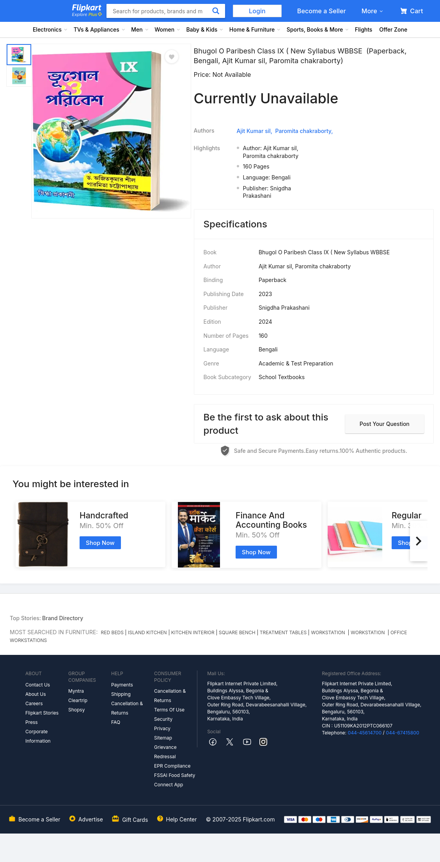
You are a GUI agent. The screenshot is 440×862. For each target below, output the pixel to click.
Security (163, 719)
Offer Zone (393, 29)
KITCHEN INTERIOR (193, 632)
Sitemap (163, 738)
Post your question (385, 423)
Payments (122, 685)
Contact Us (37, 685)
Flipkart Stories (42, 713)
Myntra (76, 691)
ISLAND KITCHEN (147, 632)
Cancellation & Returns (127, 708)
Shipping (121, 694)
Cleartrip (77, 700)
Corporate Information (38, 736)
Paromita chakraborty (303, 131)
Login (257, 11)
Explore (87, 14)
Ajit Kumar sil (254, 131)
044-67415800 (402, 733)
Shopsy (76, 710)
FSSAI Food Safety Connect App (174, 780)
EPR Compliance (172, 766)
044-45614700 (364, 733)
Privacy (162, 728)
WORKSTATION (328, 632)
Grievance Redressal (165, 751)
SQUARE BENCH (237, 632)
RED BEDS (112, 632)
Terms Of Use (169, 710)
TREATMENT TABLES (283, 632)
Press (31, 722)
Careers (34, 703)
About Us (35, 694)
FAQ (115, 722)
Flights (364, 29)
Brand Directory (62, 618)
